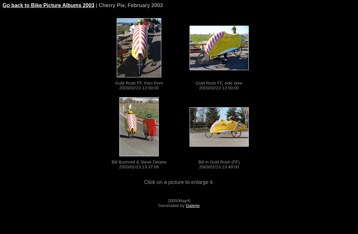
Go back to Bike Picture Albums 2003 (48, 5)
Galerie (193, 205)
